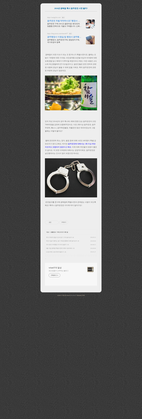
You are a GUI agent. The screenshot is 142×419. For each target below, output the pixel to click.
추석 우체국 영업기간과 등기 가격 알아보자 (59, 358)
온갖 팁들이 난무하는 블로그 (58, 392)
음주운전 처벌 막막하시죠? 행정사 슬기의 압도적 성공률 (63, 52)
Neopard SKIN (81, 416)
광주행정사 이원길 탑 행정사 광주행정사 (64, 68)
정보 (47, 353)
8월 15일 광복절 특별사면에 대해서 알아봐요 (59, 369)
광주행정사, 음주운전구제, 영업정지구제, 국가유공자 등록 (63, 72)
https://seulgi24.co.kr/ (54, 48)
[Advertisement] (71, 28)
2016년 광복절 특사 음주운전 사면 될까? (71, 8)
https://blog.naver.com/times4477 (57, 65)
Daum (68, 416)
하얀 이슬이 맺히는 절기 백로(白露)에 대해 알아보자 (61, 362)
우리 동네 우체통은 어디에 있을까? (56, 365)
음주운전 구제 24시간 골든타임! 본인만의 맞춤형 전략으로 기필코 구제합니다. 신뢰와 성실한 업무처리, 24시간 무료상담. (64, 56)
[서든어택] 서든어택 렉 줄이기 (55, 373)
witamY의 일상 (55, 389)
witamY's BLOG (61, 416)
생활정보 (53, 353)
